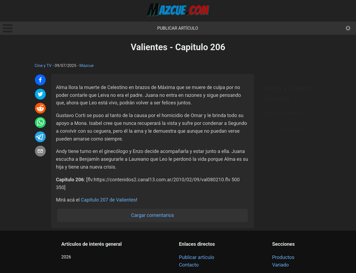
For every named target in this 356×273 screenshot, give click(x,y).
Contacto (189, 265)
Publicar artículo (177, 28)
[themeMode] (348, 28)
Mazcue (87, 65)
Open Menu (7, 28)
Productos (283, 257)
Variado (280, 265)
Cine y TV (43, 65)
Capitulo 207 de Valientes (108, 200)
